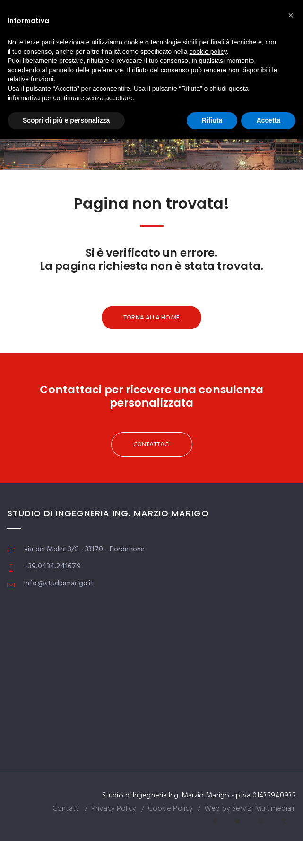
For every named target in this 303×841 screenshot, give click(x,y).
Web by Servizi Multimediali (249, 809)
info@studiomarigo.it (59, 583)
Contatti (66, 809)
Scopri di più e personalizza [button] (66, 120)
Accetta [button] (268, 120)
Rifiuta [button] (212, 120)
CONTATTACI (151, 444)
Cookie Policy (170, 809)
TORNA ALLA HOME (151, 317)
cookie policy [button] (207, 51)
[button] (290, 15)
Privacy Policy (113, 809)
